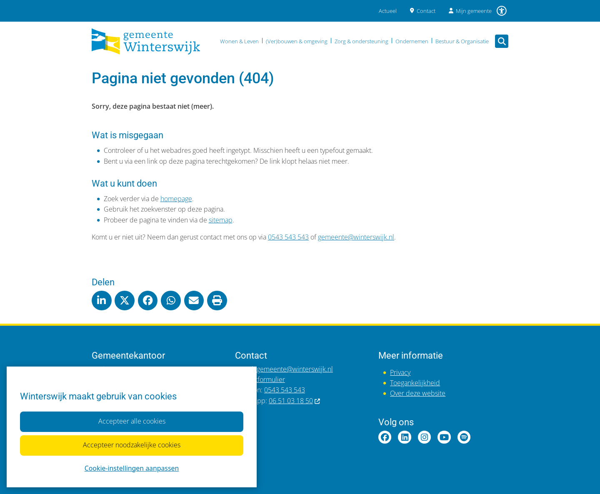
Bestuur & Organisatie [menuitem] (462, 41)
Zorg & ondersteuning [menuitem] (361, 41)
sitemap (220, 220)
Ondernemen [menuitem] (411, 41)
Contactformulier (260, 379)
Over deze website (417, 393)
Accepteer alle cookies (131, 421)
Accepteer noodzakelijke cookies (131, 445)
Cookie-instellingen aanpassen (132, 468)
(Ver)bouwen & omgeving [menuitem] (297, 41)
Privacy (400, 372)
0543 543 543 (288, 237)
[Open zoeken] (501, 41)
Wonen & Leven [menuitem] (239, 41)
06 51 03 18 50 (295, 400)
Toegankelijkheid (415, 382)
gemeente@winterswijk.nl (356, 237)
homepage (176, 198)
